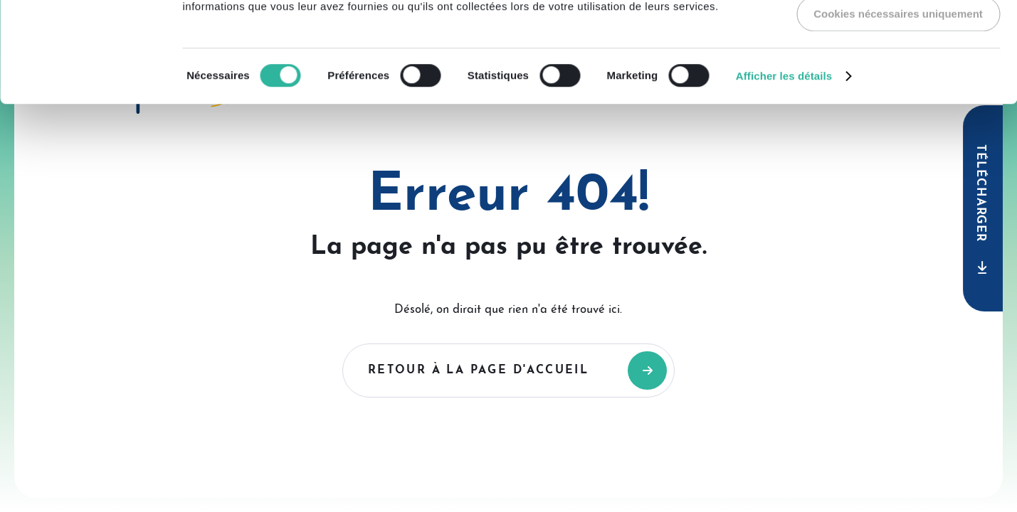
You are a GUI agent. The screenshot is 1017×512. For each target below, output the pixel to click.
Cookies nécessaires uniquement (898, 113)
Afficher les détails (784, 176)
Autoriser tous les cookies (898, 34)
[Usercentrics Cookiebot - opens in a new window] (92, 27)
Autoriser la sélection (898, 74)
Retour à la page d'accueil (478, 370)
